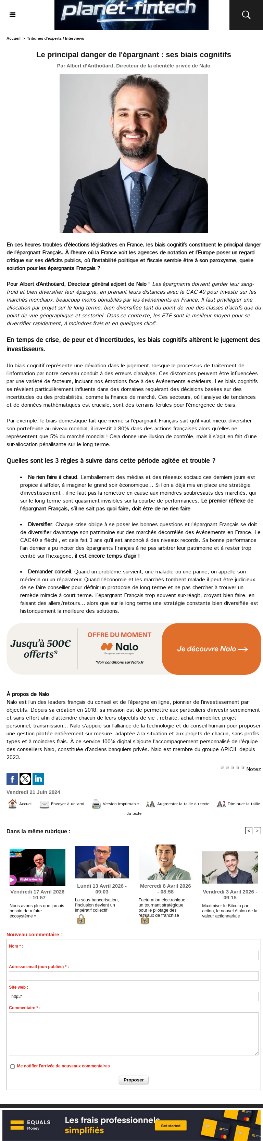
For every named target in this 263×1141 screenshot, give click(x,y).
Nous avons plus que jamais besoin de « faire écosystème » (36, 912)
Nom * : (16, 948)
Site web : (18, 989)
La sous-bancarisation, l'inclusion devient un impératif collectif (95, 907)
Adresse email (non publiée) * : (39, 969)
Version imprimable (136, 804)
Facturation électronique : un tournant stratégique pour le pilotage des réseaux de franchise (165, 908)
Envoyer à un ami (74, 804)
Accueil (13, 38)
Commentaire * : (24, 1010)
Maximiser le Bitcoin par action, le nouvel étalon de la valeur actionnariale (228, 912)
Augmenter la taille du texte (211, 804)
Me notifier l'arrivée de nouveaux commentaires (63, 1068)
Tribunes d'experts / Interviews (53, 38)
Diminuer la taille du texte (134, 814)
